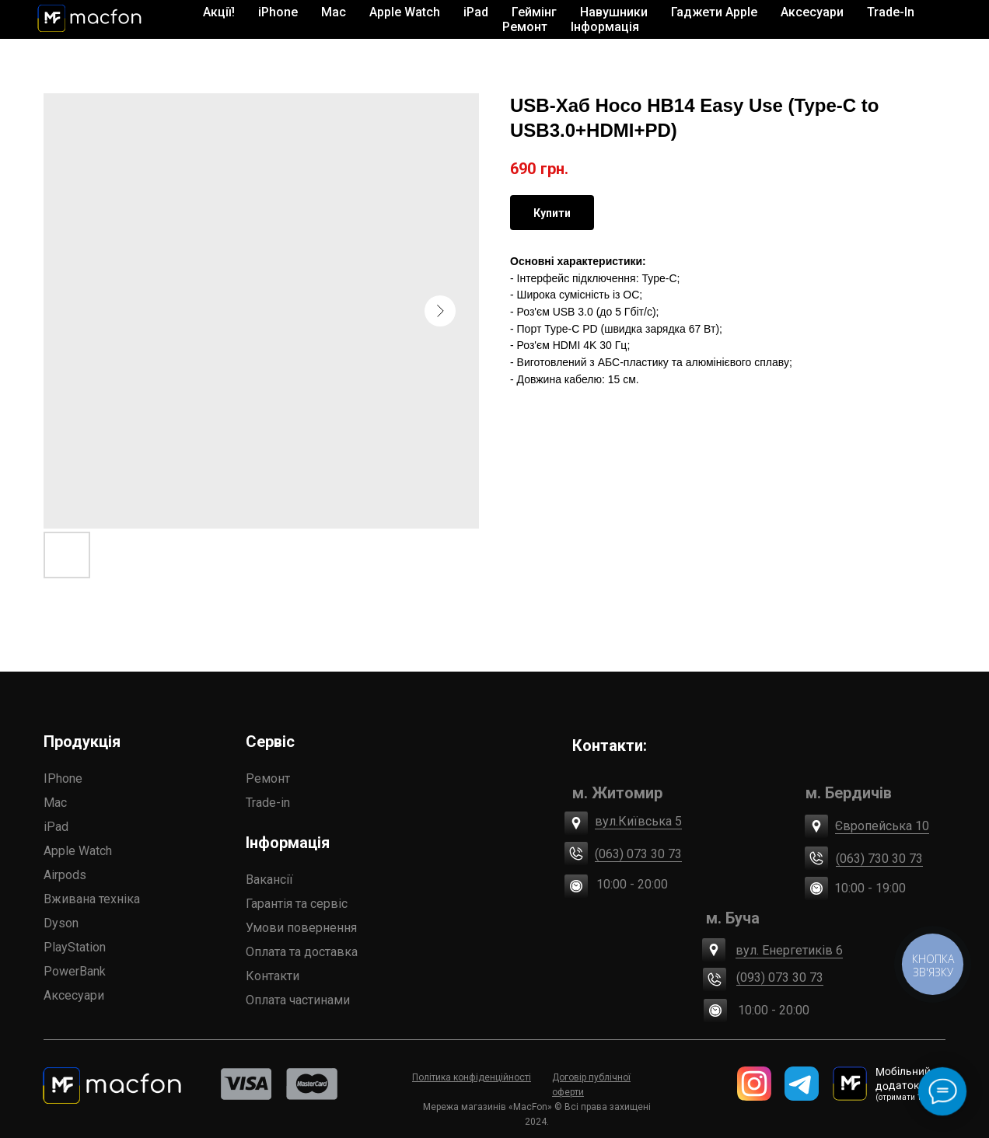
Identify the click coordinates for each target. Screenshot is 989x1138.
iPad (56, 826)
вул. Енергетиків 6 (789, 950)
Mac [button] (333, 12)
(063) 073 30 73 (638, 854)
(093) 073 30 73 (779, 977)
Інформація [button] (605, 26)
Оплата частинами (298, 1000)
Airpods (65, 874)
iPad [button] (475, 12)
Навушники (614, 12)
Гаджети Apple (714, 12)
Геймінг (534, 12)
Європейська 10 (882, 826)
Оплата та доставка (302, 951)
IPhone (63, 778)
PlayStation (75, 947)
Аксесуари (74, 995)
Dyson (61, 923)
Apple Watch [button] (404, 12)
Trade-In (890, 12)
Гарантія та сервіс (297, 903)
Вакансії (269, 879)
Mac (55, 802)
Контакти (272, 976)
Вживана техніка (92, 899)
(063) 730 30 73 (879, 858)
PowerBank (75, 971)
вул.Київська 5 (638, 821)
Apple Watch (78, 850)
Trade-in (268, 802)
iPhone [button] (278, 12)
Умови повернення (301, 927)
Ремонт (524, 26)
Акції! (219, 12)
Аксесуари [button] (812, 12)
